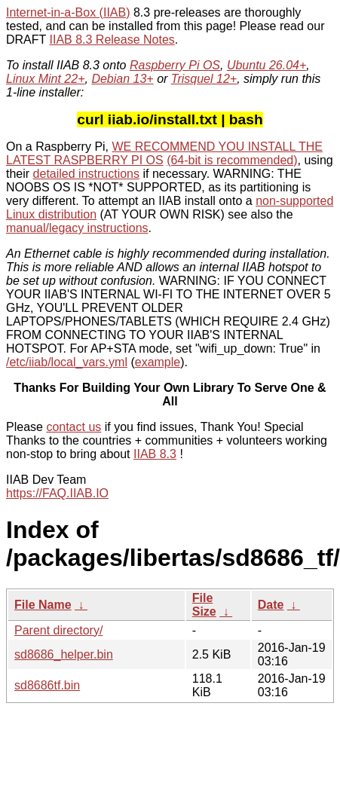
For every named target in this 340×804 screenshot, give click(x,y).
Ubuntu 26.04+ (266, 65)
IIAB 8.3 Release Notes (111, 39)
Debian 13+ (122, 78)
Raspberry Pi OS (175, 65)
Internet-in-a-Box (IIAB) (68, 12)
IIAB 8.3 (154, 454)
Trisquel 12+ (204, 78)
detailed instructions (86, 173)
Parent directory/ (58, 630)
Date (271, 604)
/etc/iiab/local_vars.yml (66, 362)
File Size (204, 605)
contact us (73, 426)
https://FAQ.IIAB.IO (57, 493)
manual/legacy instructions (77, 228)
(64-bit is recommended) (232, 160)
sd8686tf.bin (47, 685)
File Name (43, 604)
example (157, 362)
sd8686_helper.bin (63, 654)
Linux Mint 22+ (45, 78)
